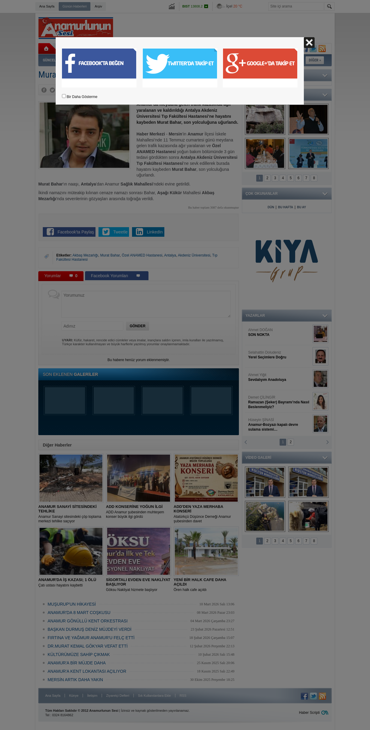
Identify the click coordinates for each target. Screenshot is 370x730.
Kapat (309, 42)
